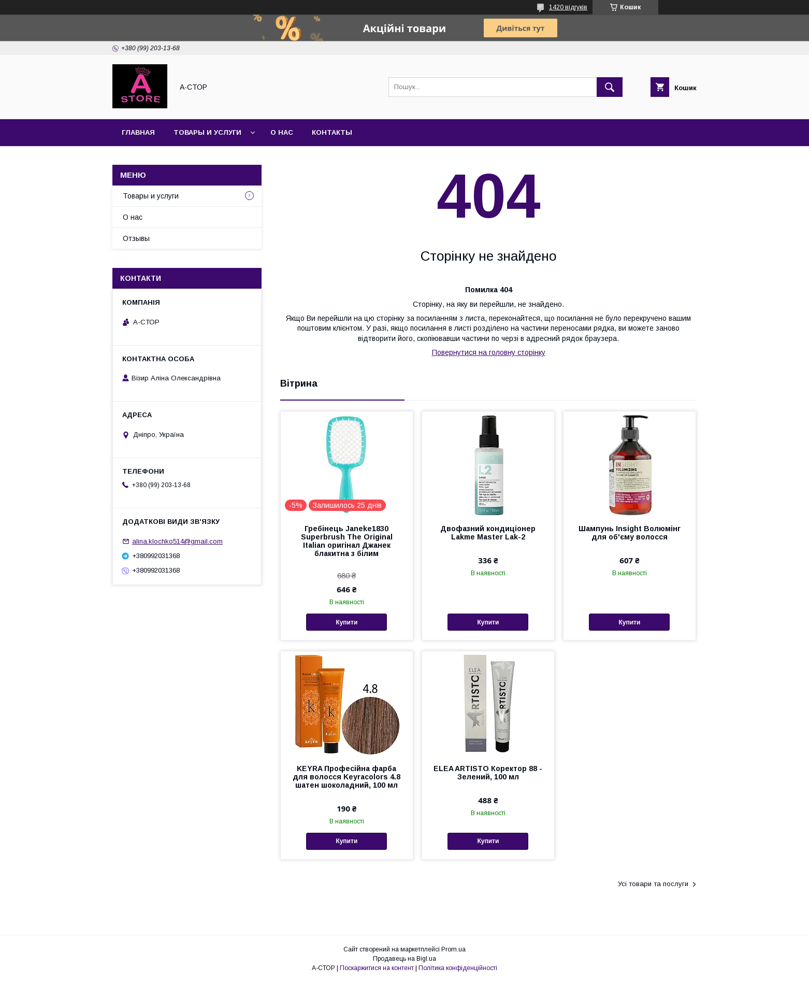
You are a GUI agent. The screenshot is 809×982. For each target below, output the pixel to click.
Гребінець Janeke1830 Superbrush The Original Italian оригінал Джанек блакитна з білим (347, 541)
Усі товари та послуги (653, 884)
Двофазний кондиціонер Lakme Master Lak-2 (488, 532)
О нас (281, 132)
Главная (138, 132)
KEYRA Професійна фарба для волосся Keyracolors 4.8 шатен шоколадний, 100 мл (346, 776)
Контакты (332, 132)
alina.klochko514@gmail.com (177, 541)
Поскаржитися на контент (377, 968)
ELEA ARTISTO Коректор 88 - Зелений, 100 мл (488, 772)
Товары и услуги (207, 132)
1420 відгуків (568, 7)
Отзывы (136, 238)
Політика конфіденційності (457, 968)
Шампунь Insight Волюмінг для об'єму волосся (630, 532)
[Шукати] (610, 87)
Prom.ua (453, 949)
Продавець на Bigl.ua (404, 958)
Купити (346, 622)
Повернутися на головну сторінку (488, 352)
